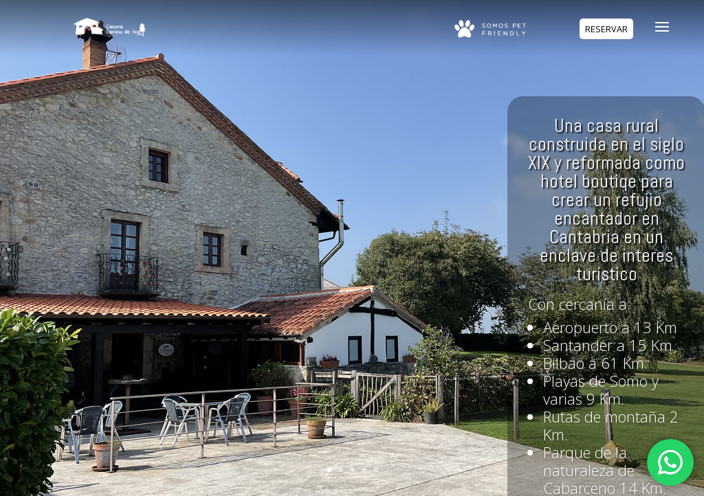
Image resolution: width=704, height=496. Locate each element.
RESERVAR (606, 29)
